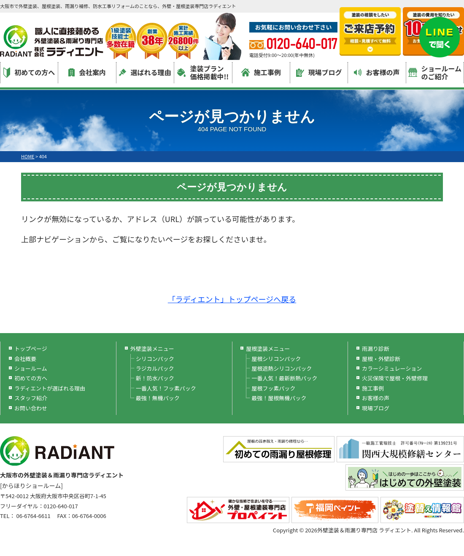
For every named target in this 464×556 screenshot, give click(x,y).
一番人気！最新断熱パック (284, 378)
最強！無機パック (158, 398)
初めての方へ (29, 72)
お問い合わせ (30, 408)
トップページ (30, 348)
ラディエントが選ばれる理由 (49, 388)
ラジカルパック (155, 368)
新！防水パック (155, 378)
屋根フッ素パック (273, 388)
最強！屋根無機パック (278, 398)
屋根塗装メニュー (268, 348)
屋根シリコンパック (276, 359)
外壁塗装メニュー (152, 348)
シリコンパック (155, 359)
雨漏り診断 (375, 348)
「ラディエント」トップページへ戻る (232, 298)
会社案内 (87, 72)
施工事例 (261, 72)
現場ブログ (319, 72)
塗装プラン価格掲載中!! (203, 72)
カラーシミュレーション (392, 368)
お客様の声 (376, 72)
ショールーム (30, 368)
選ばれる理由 (145, 72)
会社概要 (25, 359)
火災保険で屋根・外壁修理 (395, 378)
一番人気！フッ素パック (166, 388)
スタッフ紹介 (30, 398)
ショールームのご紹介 (435, 72)
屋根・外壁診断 (381, 359)
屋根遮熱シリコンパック (281, 368)
